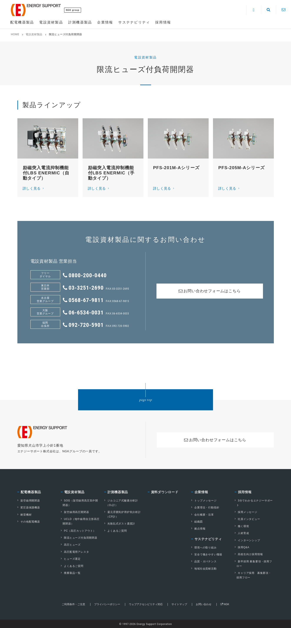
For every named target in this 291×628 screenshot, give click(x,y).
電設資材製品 (34, 34)
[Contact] (283, 9)
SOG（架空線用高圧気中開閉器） (79, 503)
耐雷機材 (24, 514)
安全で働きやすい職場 (206, 554)
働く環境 (242, 526)
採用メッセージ (246, 512)
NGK (224, 603)
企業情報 (201, 492)
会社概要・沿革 (202, 514)
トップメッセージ (203, 500)
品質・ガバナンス (203, 561)
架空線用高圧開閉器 (75, 512)
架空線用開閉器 (28, 500)
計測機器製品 (118, 492)
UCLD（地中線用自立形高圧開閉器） (80, 521)
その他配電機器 (28, 521)
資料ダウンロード (164, 492)
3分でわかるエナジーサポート (254, 503)
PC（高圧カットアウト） (78, 530)
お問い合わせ (203, 603)
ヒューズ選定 (71, 558)
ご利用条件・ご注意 (73, 603)
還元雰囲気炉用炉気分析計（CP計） (122, 514)
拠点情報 (198, 528)
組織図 (197, 521)
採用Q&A (242, 546)
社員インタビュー (247, 519)
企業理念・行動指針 (205, 507)
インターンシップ (247, 539)
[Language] (253, 10)
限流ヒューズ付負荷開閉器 (79, 537)
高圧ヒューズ (71, 544)
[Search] (268, 9)
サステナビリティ (208, 539)
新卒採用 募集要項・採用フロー (253, 563)
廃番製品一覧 (71, 572)
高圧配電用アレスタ (75, 551)
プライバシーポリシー (107, 603)
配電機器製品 (31, 492)
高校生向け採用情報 (249, 553)
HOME (15, 34)
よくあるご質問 (72, 565)
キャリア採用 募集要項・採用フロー (253, 574)
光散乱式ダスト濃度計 (119, 523)
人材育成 (242, 532)
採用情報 (245, 492)
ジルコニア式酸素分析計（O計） (121, 503)
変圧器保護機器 (28, 507)
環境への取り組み (203, 547)
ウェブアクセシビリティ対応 (146, 603)
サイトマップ (179, 603)
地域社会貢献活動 (203, 568)
